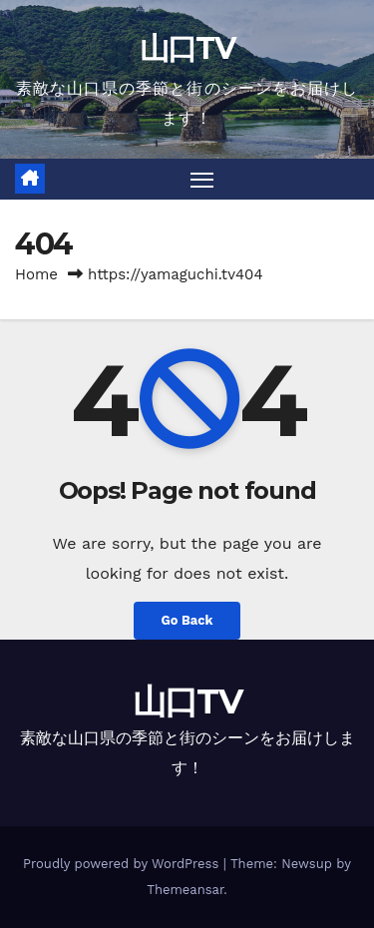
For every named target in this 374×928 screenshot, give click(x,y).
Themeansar (185, 889)
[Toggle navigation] (202, 180)
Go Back (187, 620)
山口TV (187, 48)
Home (36, 274)
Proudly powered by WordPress (123, 863)
